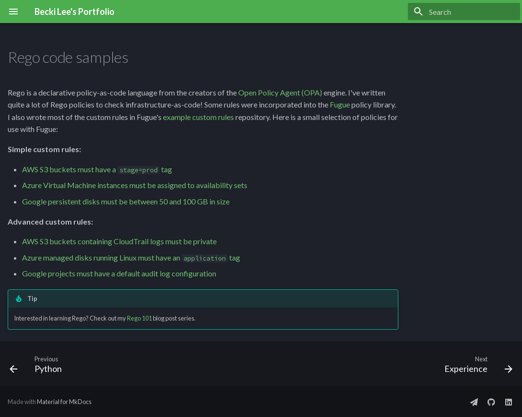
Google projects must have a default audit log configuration (119, 273)
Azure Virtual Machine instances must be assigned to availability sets (134, 185)
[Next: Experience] (475, 367)
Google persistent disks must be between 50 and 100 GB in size (126, 201)
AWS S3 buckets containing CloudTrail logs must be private (119, 241)
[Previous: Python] (38, 367)
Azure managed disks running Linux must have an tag (131, 257)
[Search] (464, 11)
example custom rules (198, 116)
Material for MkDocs (64, 401)
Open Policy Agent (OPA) (280, 92)
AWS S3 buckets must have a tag (97, 169)
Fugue (340, 104)
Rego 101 (139, 318)
